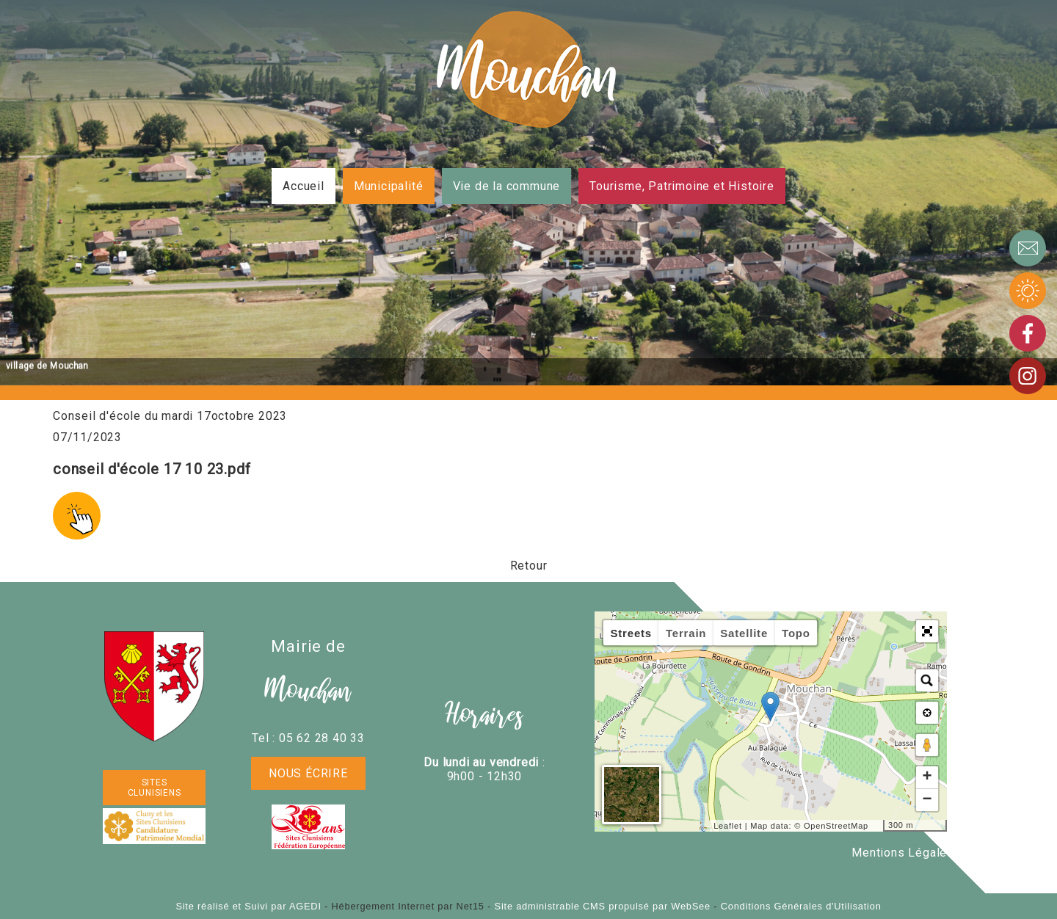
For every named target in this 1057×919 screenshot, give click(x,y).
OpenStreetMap (836, 825)
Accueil (303, 186)
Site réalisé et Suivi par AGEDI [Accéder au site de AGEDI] (248, 906)
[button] (927, 631)
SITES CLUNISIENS (154, 787)
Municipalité (389, 186)
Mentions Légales (902, 853)
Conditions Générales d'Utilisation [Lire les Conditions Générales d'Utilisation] (801, 906)
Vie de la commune (507, 186)
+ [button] (927, 777)
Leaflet (727, 825)
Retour (529, 566)
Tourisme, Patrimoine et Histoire (681, 186)
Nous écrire (308, 773)
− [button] (927, 800)
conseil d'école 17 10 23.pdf (151, 469)
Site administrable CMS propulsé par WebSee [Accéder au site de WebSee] (603, 906)
